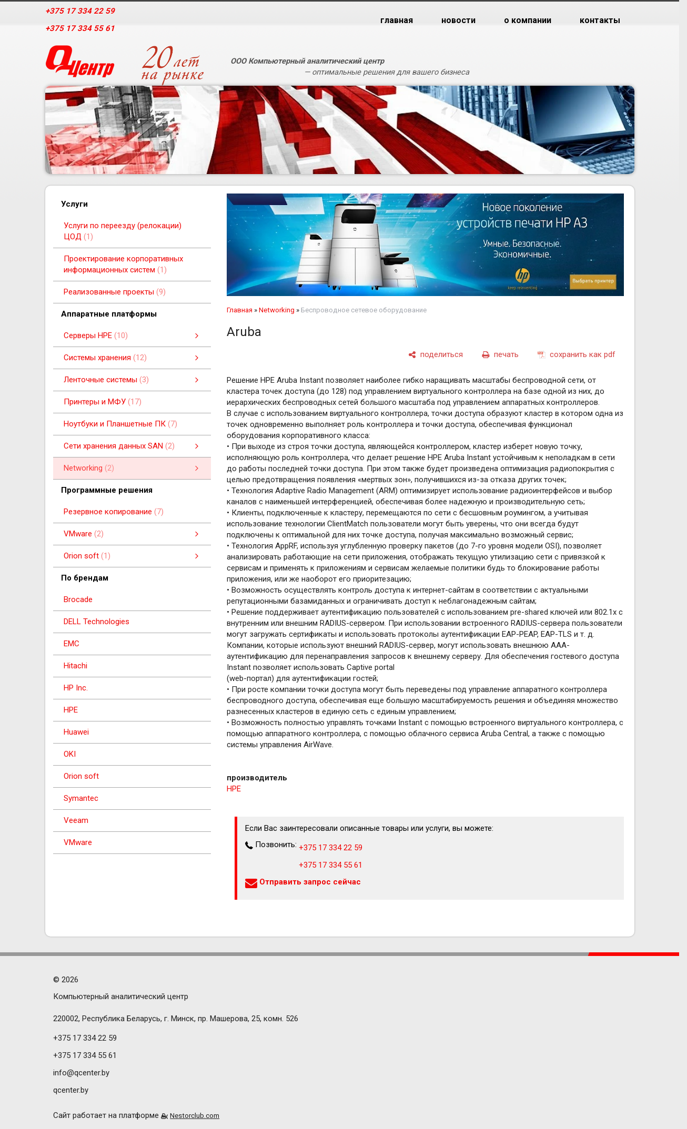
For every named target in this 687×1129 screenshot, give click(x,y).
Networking (277, 310)
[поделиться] (435, 354)
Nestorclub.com (194, 1115)
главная (396, 20)
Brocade (78, 599)
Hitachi (75, 665)
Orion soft (81, 776)
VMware (78, 842)
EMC (71, 643)
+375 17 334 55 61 (80, 28)
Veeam (76, 820)
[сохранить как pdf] (576, 354)
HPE (71, 710)
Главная (239, 310)
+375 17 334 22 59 (80, 11)
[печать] (500, 354)
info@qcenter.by (81, 1072)
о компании (527, 20)
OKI (70, 754)
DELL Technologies (96, 621)
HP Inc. (76, 688)
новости (458, 20)
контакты (600, 20)
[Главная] (80, 65)
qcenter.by (70, 1090)
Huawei (76, 732)
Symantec (81, 798)
